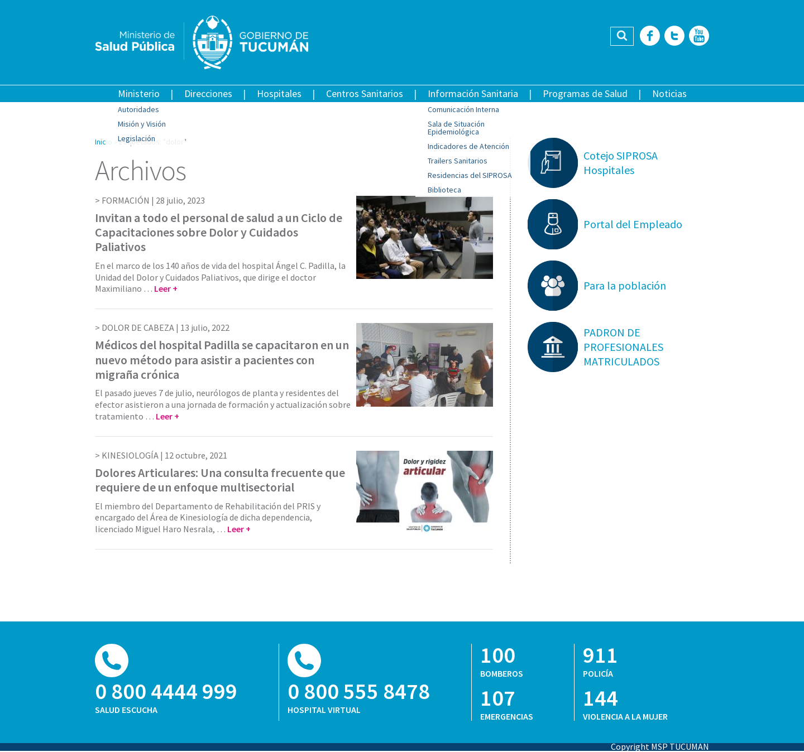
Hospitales (279, 93)
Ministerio (139, 93)
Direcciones (208, 93)
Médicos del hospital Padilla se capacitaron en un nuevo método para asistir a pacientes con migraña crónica (222, 359)
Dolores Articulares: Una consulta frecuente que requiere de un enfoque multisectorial (220, 480)
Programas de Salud (585, 93)
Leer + (166, 288)
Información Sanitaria (473, 93)
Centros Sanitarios (364, 93)
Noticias (669, 93)
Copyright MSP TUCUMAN (660, 746)
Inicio (103, 142)
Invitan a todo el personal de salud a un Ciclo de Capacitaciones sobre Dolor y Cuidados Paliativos (218, 232)
